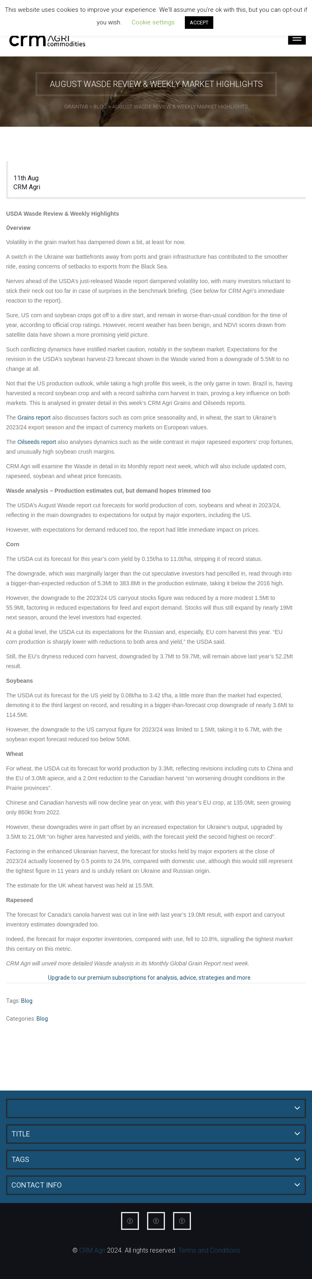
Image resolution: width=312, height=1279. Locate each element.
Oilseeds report (37, 442)
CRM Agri (26, 187)
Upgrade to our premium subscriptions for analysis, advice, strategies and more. (150, 977)
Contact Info (36, 1185)
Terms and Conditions (209, 1250)
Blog (26, 1001)
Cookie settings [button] (153, 22)
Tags (20, 1159)
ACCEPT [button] (199, 22)
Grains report (34, 417)
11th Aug (26, 178)
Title (20, 1134)
